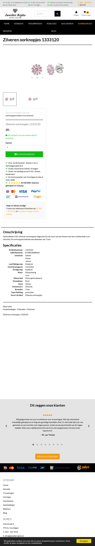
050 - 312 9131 (84, 2)
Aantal (9, 143)
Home (7, 23)
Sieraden (18, 23)
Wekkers (7, 31)
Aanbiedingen (85, 23)
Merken (31, 309)
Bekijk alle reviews (47, 456)
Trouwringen (35, 23)
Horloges (52, 23)
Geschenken (67, 23)
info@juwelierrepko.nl (14, 536)
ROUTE (83, 5)
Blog (53, 31)
